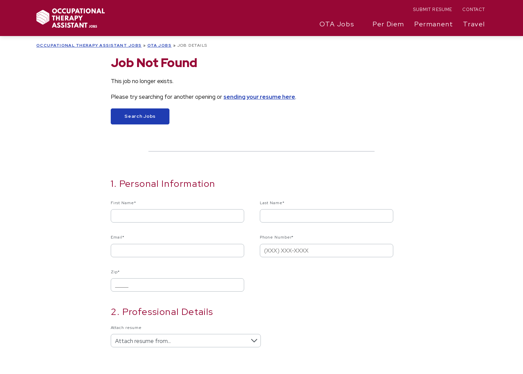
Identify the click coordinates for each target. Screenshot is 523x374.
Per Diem (388, 24)
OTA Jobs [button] (337, 24)
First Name (123, 203)
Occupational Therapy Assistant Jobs (88, 45)
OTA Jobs (159, 45)
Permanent (433, 24)
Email (117, 237)
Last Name (272, 203)
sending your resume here (259, 96)
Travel (474, 24)
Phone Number (277, 237)
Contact (473, 9)
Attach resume (126, 327)
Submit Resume (432, 9)
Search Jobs (140, 116)
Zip (115, 272)
